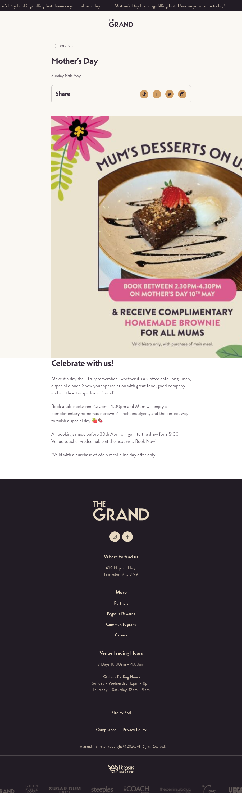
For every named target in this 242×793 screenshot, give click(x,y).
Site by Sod (121, 713)
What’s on (67, 46)
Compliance (106, 730)
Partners (121, 603)
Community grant (121, 624)
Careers (121, 635)
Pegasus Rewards (121, 614)
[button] (186, 22)
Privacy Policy (134, 730)
